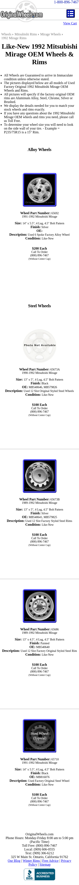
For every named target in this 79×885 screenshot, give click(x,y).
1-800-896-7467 (66, 2)
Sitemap (44, 864)
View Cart (70, 23)
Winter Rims (32, 860)
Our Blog (14, 860)
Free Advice (50, 860)
